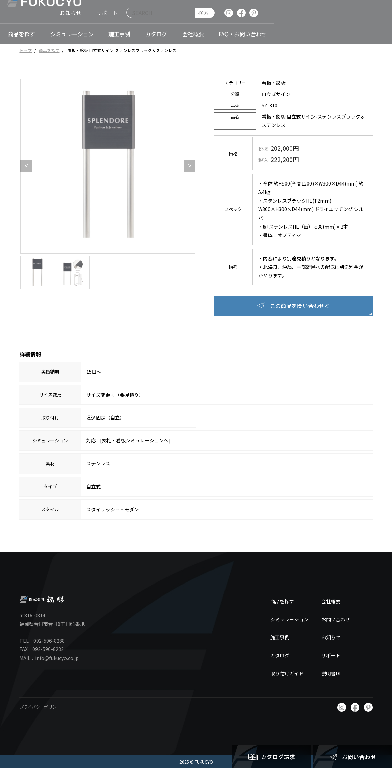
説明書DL (331, 673)
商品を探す (49, 50)
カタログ (279, 655)
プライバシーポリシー (39, 707)
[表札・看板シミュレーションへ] (135, 440)
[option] (107, 166)
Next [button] (187, 166)
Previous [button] (23, 166)
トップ (25, 50)
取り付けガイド (287, 673)
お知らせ (330, 637)
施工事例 (279, 637)
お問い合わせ (335, 619)
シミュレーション (289, 619)
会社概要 (330, 601)
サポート (330, 655)
